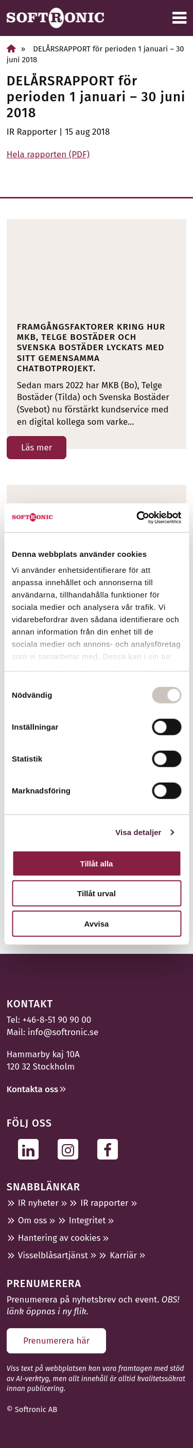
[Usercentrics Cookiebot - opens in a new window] (137, 517)
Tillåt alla (96, 863)
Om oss (32, 1220)
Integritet (87, 1220)
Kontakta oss (32, 1089)
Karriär (123, 1255)
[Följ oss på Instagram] (71, 1149)
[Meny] (179, 18)
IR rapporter (104, 1203)
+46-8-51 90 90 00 (57, 1020)
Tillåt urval (96, 893)
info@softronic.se (63, 1032)
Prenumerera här (56, 1340)
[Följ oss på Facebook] (110, 1149)
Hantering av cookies (59, 1238)
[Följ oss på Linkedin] (31, 1149)
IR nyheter (38, 1203)
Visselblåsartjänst (53, 1255)
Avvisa (96, 923)
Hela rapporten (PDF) (48, 154)
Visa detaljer (138, 832)
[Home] (11, 48)
